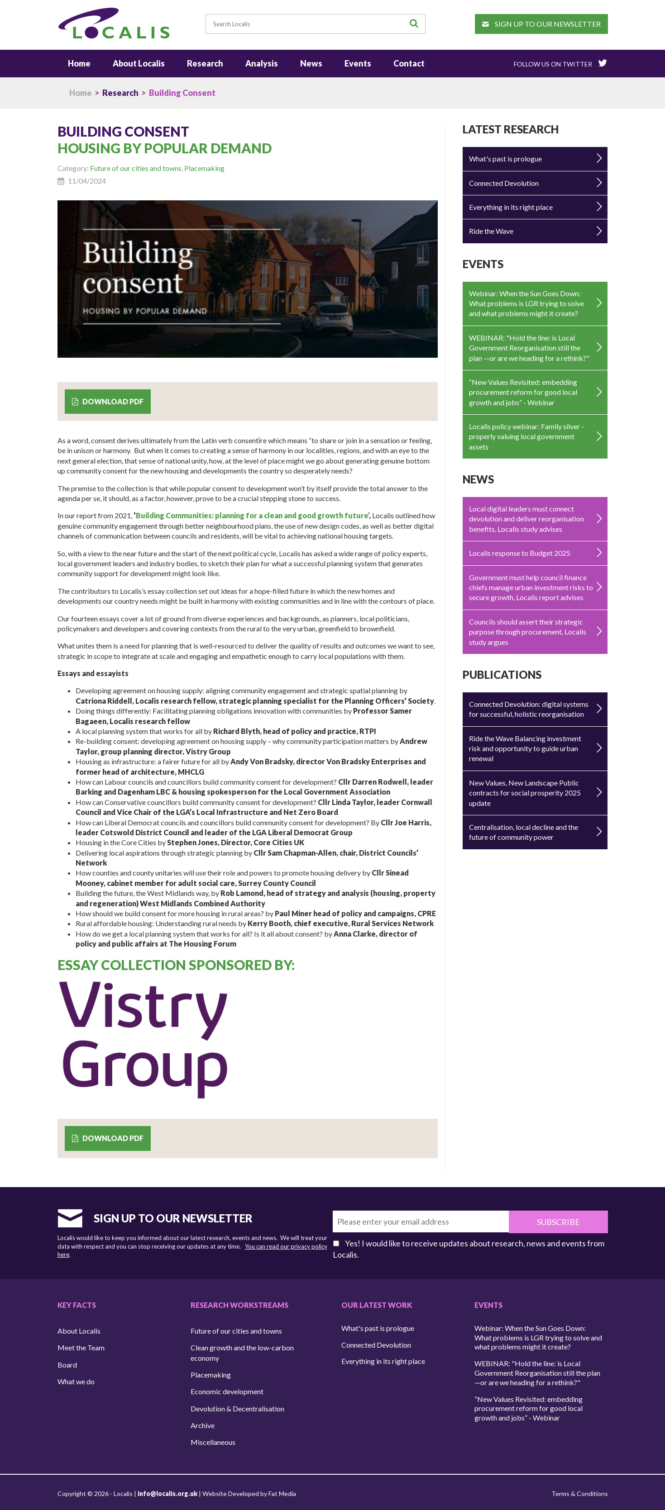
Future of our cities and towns (136, 167)
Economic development (227, 1389)
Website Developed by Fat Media (249, 1491)
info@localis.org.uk (167, 1491)
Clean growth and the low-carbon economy (242, 1350)
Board (67, 1362)
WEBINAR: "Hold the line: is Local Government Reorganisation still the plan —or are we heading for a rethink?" (529, 346)
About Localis (139, 62)
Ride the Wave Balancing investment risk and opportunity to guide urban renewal (525, 747)
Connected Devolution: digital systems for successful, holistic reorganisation (528, 707)
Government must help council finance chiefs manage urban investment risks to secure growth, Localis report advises (531, 586)
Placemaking (204, 167)
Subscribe (566, 1220)
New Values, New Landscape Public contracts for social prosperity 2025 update (525, 791)
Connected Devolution (504, 181)
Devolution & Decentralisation (237, 1405)
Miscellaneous (213, 1439)
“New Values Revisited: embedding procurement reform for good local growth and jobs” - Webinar (523, 390)
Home (79, 62)
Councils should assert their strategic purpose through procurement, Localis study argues (527, 630)
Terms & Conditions (579, 1491)
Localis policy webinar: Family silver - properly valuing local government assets (526, 435)
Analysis (261, 62)
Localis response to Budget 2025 (519, 552)
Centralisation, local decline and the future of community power (523, 830)
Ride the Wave (491, 230)
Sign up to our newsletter (541, 23)
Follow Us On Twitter (560, 61)
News (311, 62)
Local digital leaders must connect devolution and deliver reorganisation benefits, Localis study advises (526, 517)
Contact (409, 62)
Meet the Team (81, 1345)
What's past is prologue (505, 157)
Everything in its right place (511, 205)
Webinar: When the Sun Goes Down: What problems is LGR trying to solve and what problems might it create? (526, 302)
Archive (203, 1423)
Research (205, 62)
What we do (76, 1379)
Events (357, 62)
